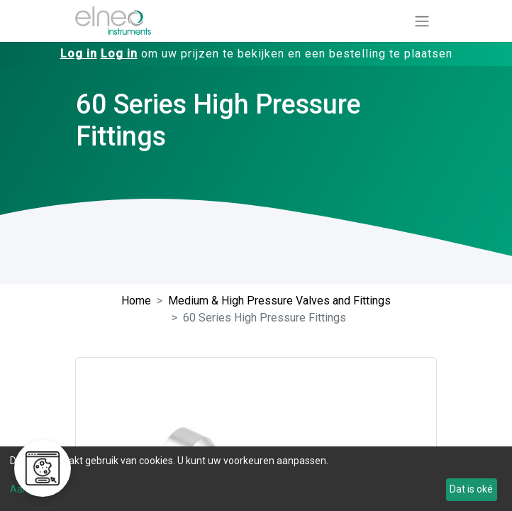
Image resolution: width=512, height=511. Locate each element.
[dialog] (256, 478)
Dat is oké (471, 489)
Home (136, 300)
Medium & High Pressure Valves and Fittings (279, 300)
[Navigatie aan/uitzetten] (422, 21)
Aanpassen (35, 489)
